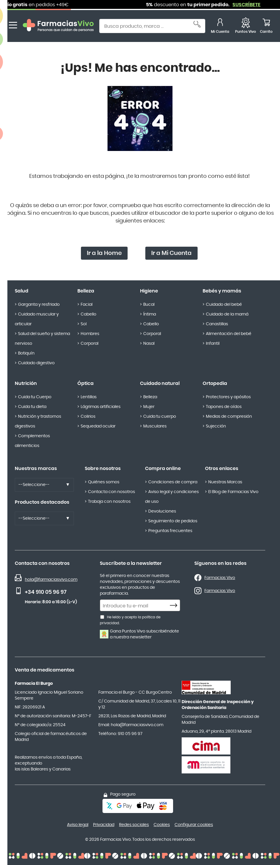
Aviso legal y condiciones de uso (172, 497)
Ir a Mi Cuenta (171, 253)
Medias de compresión (229, 416)
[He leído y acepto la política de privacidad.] (102, 617)
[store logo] (58, 27)
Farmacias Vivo (219, 578)
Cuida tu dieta (32, 407)
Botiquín (26, 353)
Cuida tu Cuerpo (34, 397)
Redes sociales (134, 825)
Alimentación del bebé (228, 334)
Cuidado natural (160, 383)
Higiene (149, 291)
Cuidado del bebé (224, 305)
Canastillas (217, 324)
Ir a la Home (104, 253)
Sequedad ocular (98, 426)
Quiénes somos (103, 482)
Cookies (162, 825)
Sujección (216, 426)
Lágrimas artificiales (101, 407)
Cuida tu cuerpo (159, 416)
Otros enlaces (221, 468)
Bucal (148, 305)
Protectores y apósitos (228, 397)
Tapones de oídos (224, 407)
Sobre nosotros (103, 468)
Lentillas (89, 397)
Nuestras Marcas (225, 482)
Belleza (85, 291)
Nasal (148, 344)
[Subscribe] (175, 606)
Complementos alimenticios (32, 441)
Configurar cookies (194, 825)
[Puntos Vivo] (245, 27)
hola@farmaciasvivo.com (51, 580)
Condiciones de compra (172, 482)
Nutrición (26, 383)
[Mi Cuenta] (220, 27)
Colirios (88, 416)
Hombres (90, 334)
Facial (86, 305)
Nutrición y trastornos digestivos (38, 421)
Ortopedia (215, 383)
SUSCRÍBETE (254, 4)
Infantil (212, 344)
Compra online (163, 468)
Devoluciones (162, 511)
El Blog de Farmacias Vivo (233, 492)
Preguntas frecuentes (170, 531)
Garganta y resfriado (39, 305)
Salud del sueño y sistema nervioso (42, 339)
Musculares (155, 426)
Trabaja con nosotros (109, 502)
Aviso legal (77, 825)
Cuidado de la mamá (227, 314)
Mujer (148, 407)
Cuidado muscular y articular (37, 319)
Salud (21, 291)
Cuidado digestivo (36, 363)
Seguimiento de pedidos (172, 521)
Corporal (89, 344)
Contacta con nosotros (111, 492)
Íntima (149, 314)
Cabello (88, 314)
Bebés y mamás (222, 291)
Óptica (85, 383)
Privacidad (103, 825)
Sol (84, 324)
